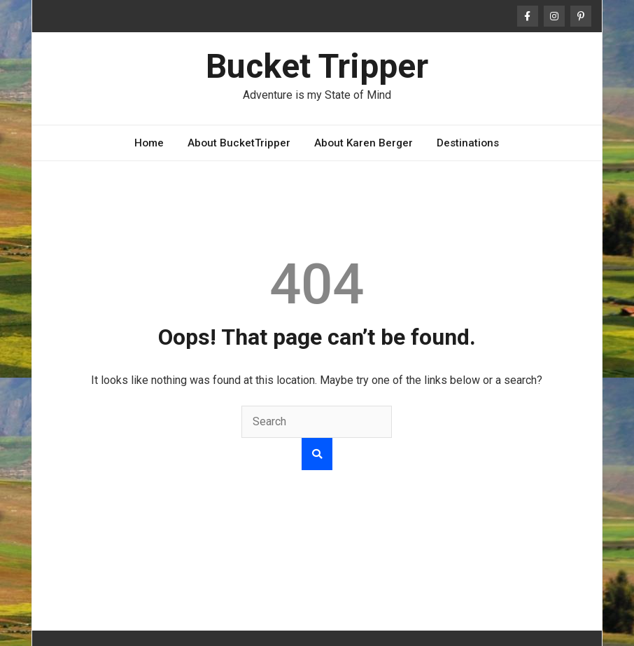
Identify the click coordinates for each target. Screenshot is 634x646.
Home (149, 143)
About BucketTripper (239, 143)
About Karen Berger (363, 143)
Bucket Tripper (317, 66)
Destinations (468, 143)
